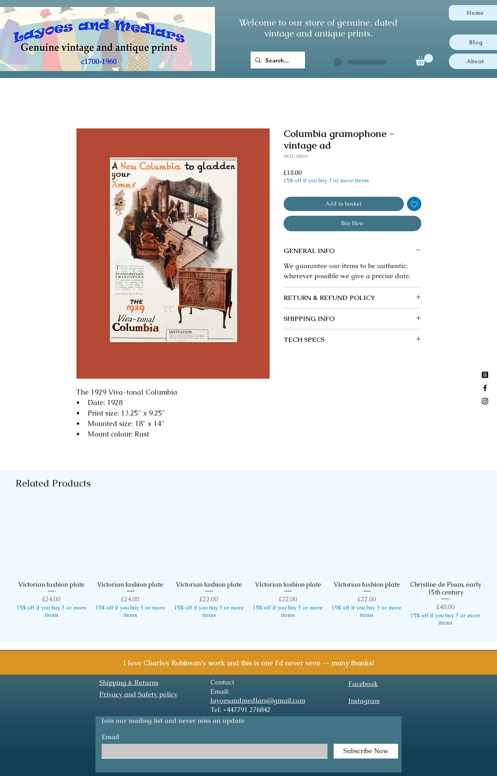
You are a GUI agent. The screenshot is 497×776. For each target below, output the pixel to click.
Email (110, 737)
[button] (424, 60)
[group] (248, 569)
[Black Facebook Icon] (485, 388)
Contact (222, 682)
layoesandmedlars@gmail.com (257, 700)
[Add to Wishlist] (414, 204)
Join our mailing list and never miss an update (173, 720)
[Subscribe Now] (366, 751)
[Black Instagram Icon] (485, 401)
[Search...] (277, 60)
